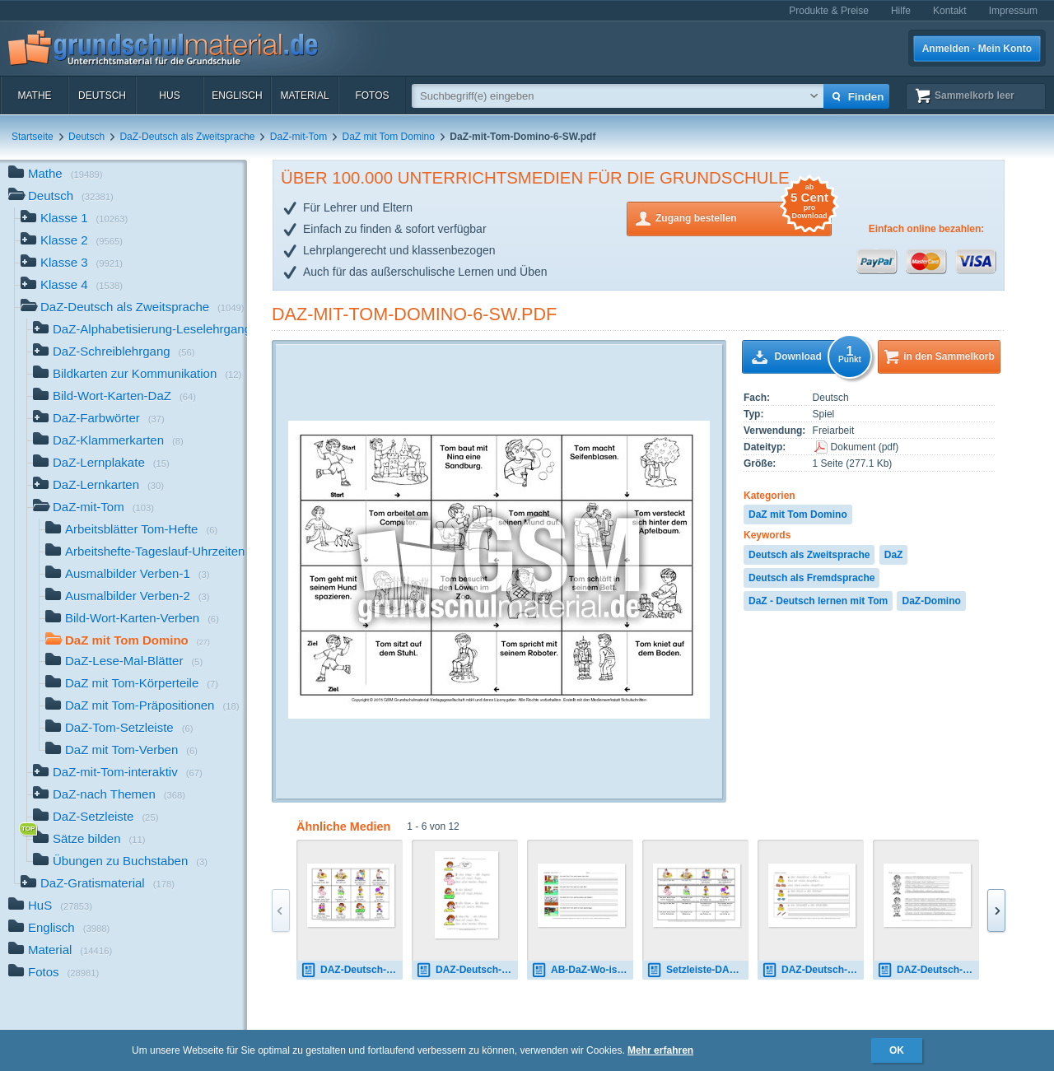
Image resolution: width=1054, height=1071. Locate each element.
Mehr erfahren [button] (660, 1050)
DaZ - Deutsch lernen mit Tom (818, 601)
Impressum (1013, 10)
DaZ (893, 555)
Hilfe (901, 10)
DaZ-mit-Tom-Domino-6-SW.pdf (414, 314)
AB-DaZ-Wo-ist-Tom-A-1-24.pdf (582, 970)
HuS (169, 95)
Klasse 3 (72, 264)
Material (304, 95)
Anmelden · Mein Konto (977, 48)
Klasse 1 (74, 219)
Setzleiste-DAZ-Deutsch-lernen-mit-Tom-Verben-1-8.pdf (697, 970)
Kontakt (950, 10)
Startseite (33, 136)
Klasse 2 (72, 241)
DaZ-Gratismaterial (98, 884)
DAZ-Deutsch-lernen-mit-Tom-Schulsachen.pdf (813, 970)
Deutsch (102, 95)
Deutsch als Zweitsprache (809, 555)
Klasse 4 (72, 286)
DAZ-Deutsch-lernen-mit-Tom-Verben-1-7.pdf (352, 970)
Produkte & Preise (829, 10)
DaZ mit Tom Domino (389, 136)
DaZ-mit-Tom (298, 136)
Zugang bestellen (743, 217)
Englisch (237, 95)
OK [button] (896, 1050)
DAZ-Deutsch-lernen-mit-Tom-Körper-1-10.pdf (467, 970)
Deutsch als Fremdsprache (811, 578)
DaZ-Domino (931, 601)
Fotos (372, 95)
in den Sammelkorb (949, 356)
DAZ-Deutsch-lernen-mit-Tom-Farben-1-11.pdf (928, 970)
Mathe (34, 95)
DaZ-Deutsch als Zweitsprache (186, 136)
